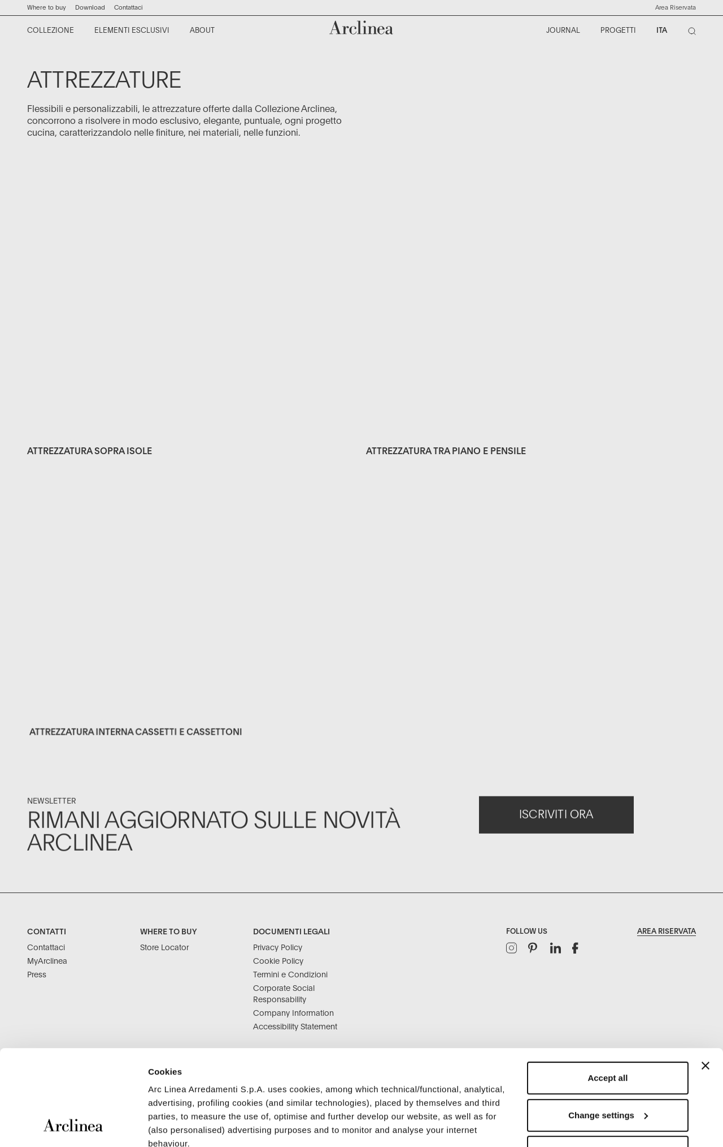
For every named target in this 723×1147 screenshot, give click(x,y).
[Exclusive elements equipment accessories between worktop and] (531, 322)
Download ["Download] (90, 8)
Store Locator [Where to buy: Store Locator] (164, 948)
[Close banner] (705, 976)
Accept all (607, 988)
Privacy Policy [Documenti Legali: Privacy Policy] (277, 948)
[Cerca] (694, 33)
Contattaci (128, 8)
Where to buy (46, 8)
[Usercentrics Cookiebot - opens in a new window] (73, 1124)
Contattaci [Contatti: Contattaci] (46, 948)
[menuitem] (51, 31)
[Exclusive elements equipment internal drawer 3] (192, 634)
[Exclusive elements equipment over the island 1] (192, 322)
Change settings (608, 1025)
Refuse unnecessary (608, 1062)
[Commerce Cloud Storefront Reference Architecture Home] (361, 27)
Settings (165, 1124)
